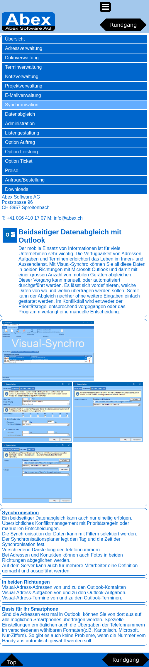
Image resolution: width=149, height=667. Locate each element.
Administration (20, 123)
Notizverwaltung (21, 76)
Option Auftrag (20, 142)
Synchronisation (21, 104)
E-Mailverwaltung (23, 95)
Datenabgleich (20, 114)
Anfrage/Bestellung (25, 179)
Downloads (16, 189)
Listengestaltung (22, 132)
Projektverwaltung (23, 85)
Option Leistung (21, 151)
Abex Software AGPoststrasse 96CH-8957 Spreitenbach (26, 202)
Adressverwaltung (23, 48)
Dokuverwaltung (22, 57)
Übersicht (15, 38)
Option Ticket (18, 161)
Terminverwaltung (23, 67)
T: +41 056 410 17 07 (24, 218)
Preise (11, 170)
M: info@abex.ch (64, 218)
